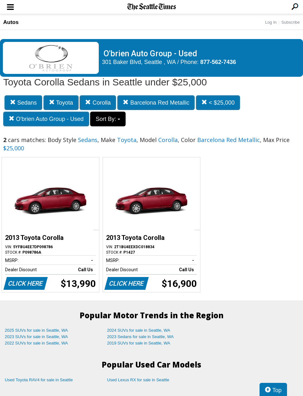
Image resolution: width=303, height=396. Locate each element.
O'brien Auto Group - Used (46, 118)
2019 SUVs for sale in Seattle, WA (138, 343)
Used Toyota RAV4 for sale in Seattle (39, 379)
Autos (11, 22)
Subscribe (290, 22)
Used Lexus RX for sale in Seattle (138, 379)
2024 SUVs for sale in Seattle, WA (138, 330)
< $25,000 (218, 102)
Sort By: (108, 119)
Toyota (61, 102)
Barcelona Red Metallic (156, 102)
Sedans (23, 102)
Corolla (98, 102)
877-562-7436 (218, 62)
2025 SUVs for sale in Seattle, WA (36, 330)
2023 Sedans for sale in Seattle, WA (140, 336)
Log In (270, 22)
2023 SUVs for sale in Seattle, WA (36, 336)
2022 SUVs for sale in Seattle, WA (36, 343)
